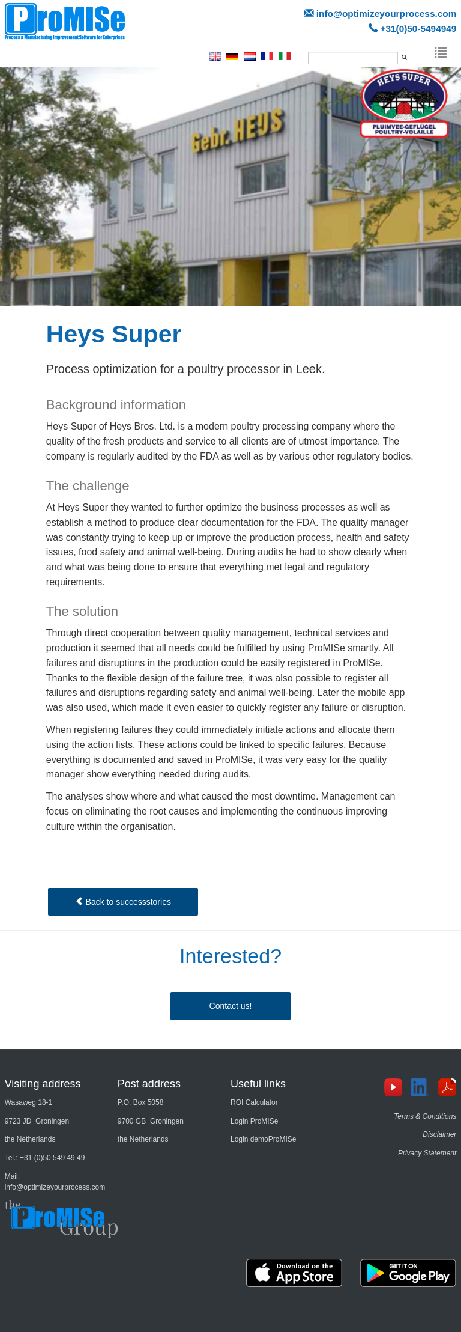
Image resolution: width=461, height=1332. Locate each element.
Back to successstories (123, 902)
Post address (149, 1084)
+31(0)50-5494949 (418, 28)
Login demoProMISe (263, 1139)
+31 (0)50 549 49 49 (52, 1158)
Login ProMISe (254, 1121)
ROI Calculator (254, 1102)
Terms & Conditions (425, 1116)
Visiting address (43, 1084)
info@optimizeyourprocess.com (386, 13)
